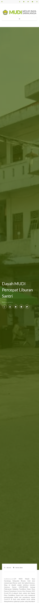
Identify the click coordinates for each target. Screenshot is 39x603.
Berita (17, 567)
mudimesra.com (9, 579)
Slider (21, 567)
